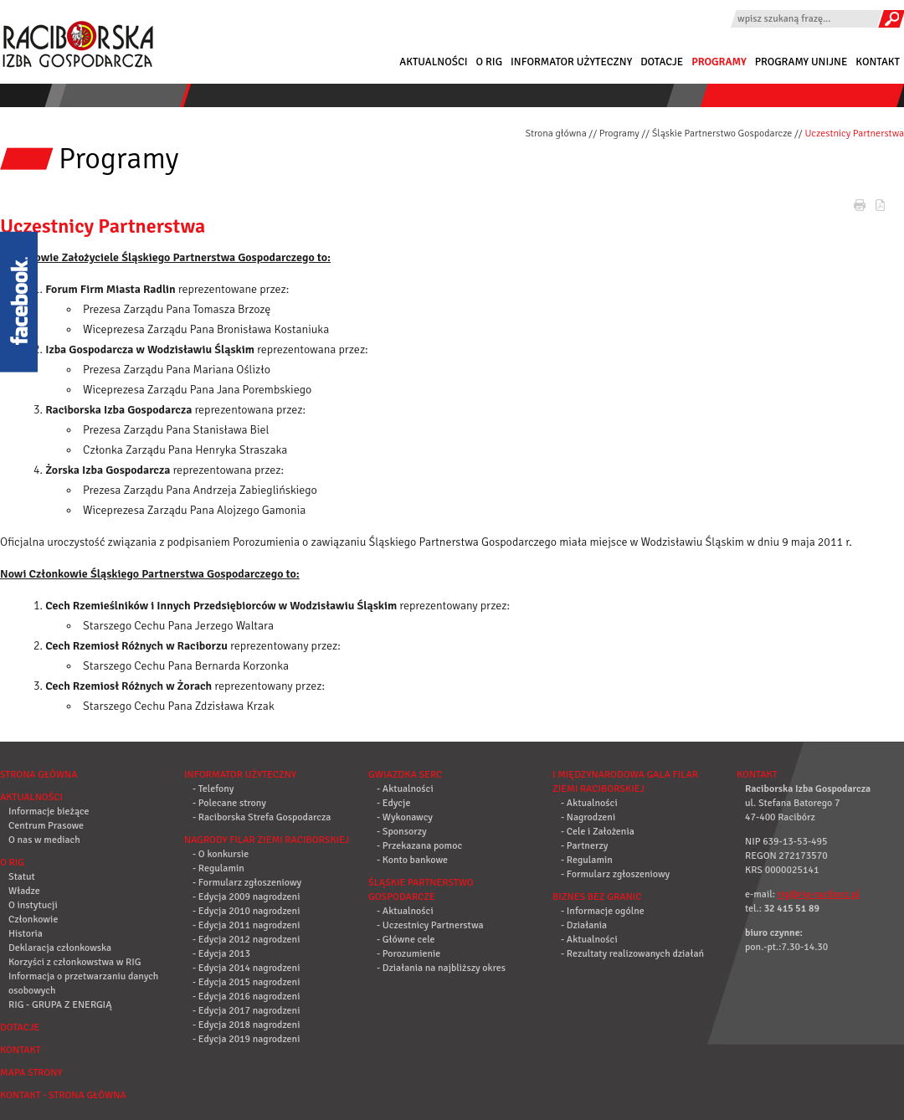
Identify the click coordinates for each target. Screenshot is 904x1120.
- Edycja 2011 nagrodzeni (246, 925)
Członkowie (33, 919)
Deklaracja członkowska (59, 948)
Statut (21, 877)
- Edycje (393, 803)
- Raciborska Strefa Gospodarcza (262, 817)
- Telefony (213, 789)
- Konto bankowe (412, 860)
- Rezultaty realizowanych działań (632, 954)
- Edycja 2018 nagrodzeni (246, 1025)
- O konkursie (221, 854)
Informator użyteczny (571, 62)
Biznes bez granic (596, 897)
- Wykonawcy (405, 817)
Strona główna (555, 133)
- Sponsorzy (402, 831)
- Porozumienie (408, 954)
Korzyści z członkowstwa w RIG (74, 962)
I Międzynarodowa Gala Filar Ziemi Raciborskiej (625, 781)
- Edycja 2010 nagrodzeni (246, 911)
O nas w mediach (44, 840)
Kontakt (877, 62)
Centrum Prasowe (46, 825)
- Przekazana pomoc (419, 846)
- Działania (584, 925)
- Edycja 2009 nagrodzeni (246, 897)
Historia (25, 933)
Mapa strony (31, 1072)
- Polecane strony (229, 803)
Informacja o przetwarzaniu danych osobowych (83, 983)
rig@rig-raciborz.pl (819, 894)
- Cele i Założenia (597, 831)
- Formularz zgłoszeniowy (247, 882)
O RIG (489, 62)
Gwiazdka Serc (405, 774)
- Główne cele (406, 939)
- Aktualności (405, 789)
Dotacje (661, 62)
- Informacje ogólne (603, 911)
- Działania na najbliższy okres (441, 968)
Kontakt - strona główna (63, 1095)
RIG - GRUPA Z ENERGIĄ (59, 1005)
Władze (24, 891)
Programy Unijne (801, 62)
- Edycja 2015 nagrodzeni (246, 982)
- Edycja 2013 (221, 954)
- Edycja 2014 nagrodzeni (246, 968)
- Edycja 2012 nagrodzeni (246, 939)
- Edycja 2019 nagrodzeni (246, 1039)
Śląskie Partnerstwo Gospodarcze (722, 133)
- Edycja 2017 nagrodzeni (246, 1010)
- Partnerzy (584, 846)
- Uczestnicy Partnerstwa (430, 925)
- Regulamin (218, 868)
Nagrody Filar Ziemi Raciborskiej (266, 840)
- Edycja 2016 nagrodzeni (246, 996)
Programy (719, 62)
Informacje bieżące (49, 811)
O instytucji (33, 905)
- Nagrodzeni (588, 817)
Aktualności (433, 62)
